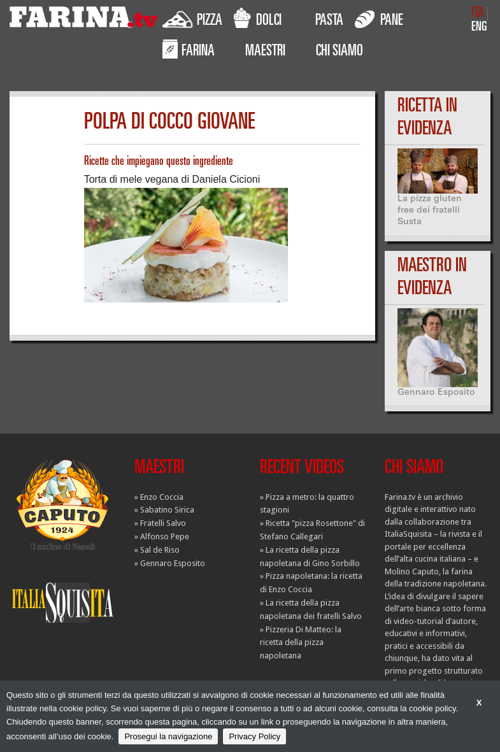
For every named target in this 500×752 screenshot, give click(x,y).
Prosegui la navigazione (168, 736)
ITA (477, 13)
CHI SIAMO (339, 52)
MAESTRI (265, 52)
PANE (379, 18)
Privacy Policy (254, 736)
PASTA (329, 21)
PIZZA (192, 18)
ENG (479, 27)
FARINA (188, 49)
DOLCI (258, 18)
